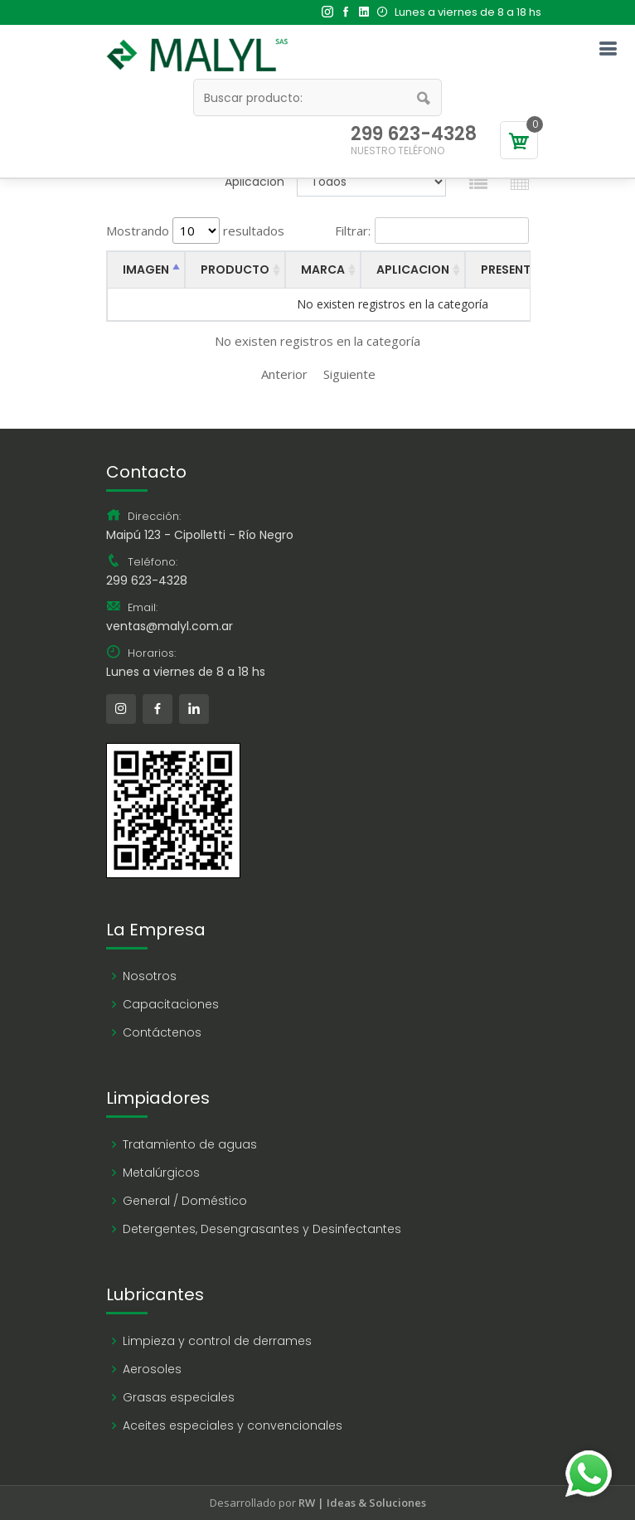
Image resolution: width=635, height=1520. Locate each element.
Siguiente (349, 374)
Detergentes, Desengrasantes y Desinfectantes (262, 1229)
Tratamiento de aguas (190, 1144)
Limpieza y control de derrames (217, 1341)
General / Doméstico (185, 1201)
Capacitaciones (171, 1004)
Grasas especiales (179, 1397)
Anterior (284, 374)
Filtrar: (432, 230)
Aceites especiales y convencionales (232, 1425)
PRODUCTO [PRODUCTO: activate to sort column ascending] (235, 269)
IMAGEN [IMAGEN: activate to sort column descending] (146, 269)
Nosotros (150, 976)
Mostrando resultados (195, 230)
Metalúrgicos (161, 1172)
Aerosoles (152, 1369)
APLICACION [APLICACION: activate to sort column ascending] (412, 269)
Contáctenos (162, 1032)
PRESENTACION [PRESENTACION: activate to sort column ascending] (525, 269)
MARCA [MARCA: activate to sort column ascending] (323, 269)
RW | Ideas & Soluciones (362, 1502)
